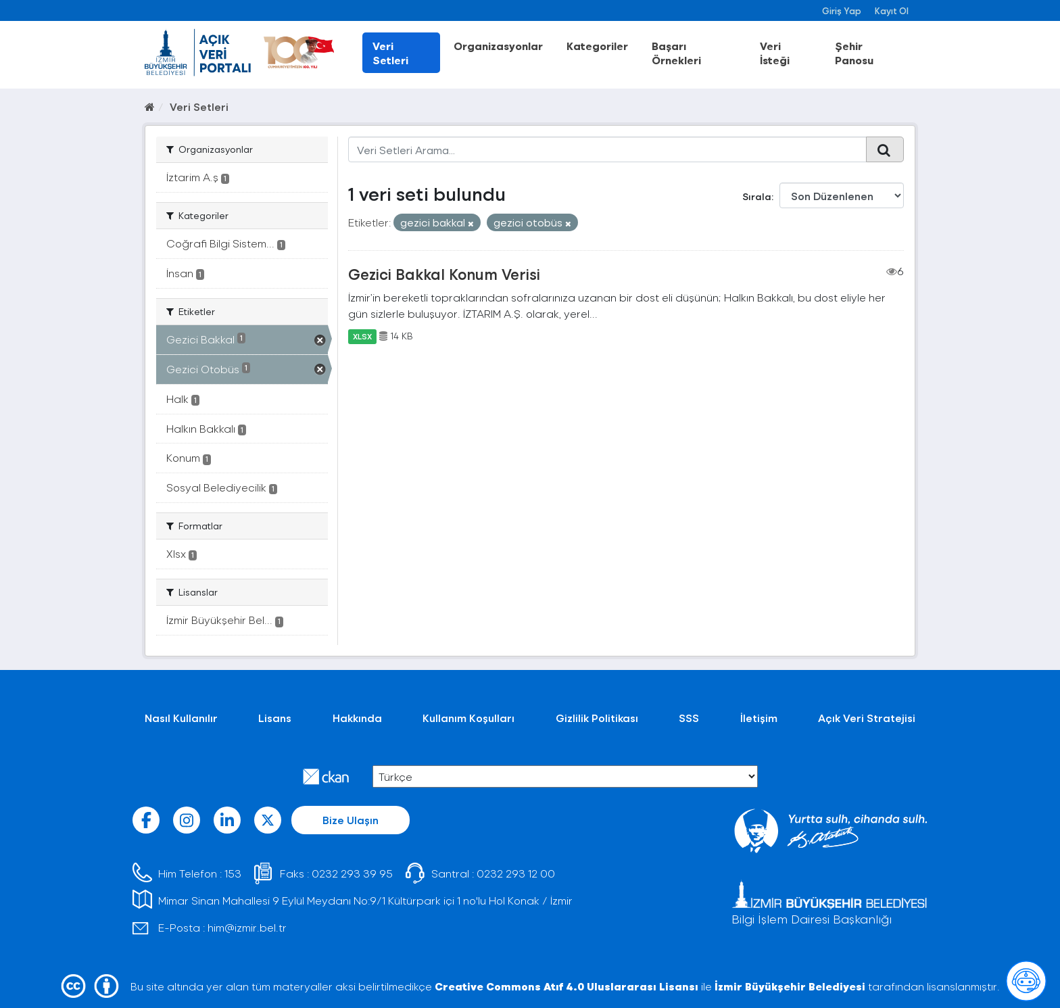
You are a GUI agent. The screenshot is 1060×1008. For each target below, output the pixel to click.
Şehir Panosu (854, 53)
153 (232, 873)
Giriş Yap (841, 10)
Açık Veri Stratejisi (866, 718)
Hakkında (357, 718)
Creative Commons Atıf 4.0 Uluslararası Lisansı (566, 986)
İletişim (758, 718)
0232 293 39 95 (352, 873)
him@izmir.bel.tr (247, 927)
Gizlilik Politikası (597, 718)
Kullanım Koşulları (468, 718)
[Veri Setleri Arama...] (607, 149)
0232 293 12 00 (516, 873)
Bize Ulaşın (350, 820)
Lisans (274, 718)
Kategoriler (597, 46)
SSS (689, 718)
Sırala (756, 196)
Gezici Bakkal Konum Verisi (444, 274)
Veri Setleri (390, 53)
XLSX (362, 336)
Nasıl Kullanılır (181, 718)
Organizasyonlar (498, 46)
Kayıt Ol (892, 10)
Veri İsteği (775, 53)
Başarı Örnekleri (676, 53)
